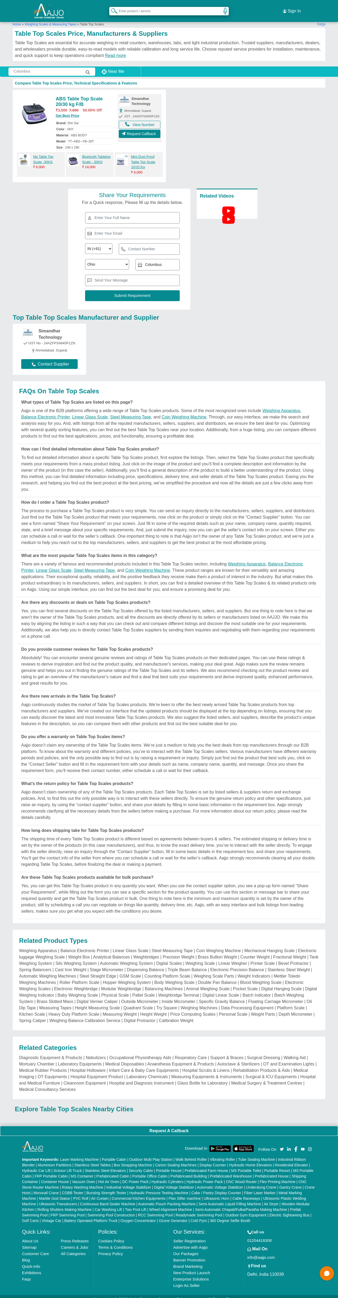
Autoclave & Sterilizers (238, 1058)
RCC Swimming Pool (155, 1209)
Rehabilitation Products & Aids (261, 1064)
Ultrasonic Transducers (58, 1198)
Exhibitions (31, 1266)
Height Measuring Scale (97, 1002)
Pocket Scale (245, 982)
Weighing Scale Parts (214, 970)
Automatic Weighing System (126, 957)
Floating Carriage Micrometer (275, 995)
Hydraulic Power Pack (205, 1176)
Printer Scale (263, 957)
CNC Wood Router (241, 1176)
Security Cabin (141, 1164)
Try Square (166, 1002)
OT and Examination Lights (288, 1058)
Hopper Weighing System (127, 976)
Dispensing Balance (145, 963)
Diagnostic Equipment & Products (50, 1051)
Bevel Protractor (293, 957)
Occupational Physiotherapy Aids (140, 1051)
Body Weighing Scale (174, 976)
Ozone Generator (173, 1214)
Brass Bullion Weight (217, 951)
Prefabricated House (272, 1170)
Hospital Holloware (88, 1064)
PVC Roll (80, 1192)
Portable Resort (277, 1164)
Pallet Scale (143, 989)
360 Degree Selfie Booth (230, 1214)
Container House (55, 1176)
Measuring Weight (120, 1008)
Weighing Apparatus (281, 404)
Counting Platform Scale (167, 970)
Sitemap (29, 1241)
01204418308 (259, 1234)
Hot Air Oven (108, 1176)
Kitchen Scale (32, 1008)
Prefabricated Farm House (206, 1164)
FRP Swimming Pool (68, 1209)
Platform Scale (291, 1002)
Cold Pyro (199, 1214)
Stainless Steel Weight (288, 963)
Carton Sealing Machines (175, 1159)
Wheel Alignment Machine (170, 1203)
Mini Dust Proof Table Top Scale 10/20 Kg (143, 156)
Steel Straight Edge (98, 970)
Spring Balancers (35, 963)
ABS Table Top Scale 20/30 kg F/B (79, 95)
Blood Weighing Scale (261, 976)
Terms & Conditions (115, 1241)
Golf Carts (30, 1214)
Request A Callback (168, 1124)
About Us (30, 1235)
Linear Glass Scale (90, 411)
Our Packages (185, 1247)
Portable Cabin (114, 1153)
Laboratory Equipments (80, 1058)
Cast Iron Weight (70, 963)
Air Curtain (100, 1192)
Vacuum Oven (83, 1176)
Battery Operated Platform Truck (90, 1214)
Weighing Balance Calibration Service (84, 1014)
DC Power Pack (135, 1176)
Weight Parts (263, 1008)
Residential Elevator (291, 1159)
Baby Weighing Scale (78, 989)
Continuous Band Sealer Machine (107, 1198)
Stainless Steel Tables (92, 1159)
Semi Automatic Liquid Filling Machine (230, 1198)
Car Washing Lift (108, 1203)
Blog (26, 1254)
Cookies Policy (111, 1235)
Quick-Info (31, 1260)
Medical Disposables (124, 1058)
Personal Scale (233, 1008)
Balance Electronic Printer (45, 411)
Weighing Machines (199, 1002)
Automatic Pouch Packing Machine (166, 1198)
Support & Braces (226, 1051)
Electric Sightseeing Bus (289, 1209)
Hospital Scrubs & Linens (206, 1064)
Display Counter (213, 1159)
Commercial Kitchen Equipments (138, 1192)
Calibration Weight (176, 1014)
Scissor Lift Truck (68, 1164)
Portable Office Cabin (150, 1170)
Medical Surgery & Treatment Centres (266, 1077)
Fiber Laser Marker (259, 1187)
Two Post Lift (135, 1203)
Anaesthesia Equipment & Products (180, 1058)
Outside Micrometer (139, 995)
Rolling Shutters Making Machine (64, 1203)
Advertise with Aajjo (190, 1241)
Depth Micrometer (295, 1008)
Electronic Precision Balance (237, 963)
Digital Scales (169, 957)
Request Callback (139, 129)
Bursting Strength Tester (106, 1187)
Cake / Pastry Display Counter (216, 1187)
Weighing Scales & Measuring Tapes (50, 18)
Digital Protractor (139, 1014)
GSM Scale (130, 970)
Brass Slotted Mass (55, 995)
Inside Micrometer (178, 995)
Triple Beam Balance (187, 963)
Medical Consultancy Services (47, 1083)
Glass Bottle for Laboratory (202, 1077)
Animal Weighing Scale (207, 982)
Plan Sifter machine (185, 1192)
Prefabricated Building (188, 1170)
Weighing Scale (200, 957)
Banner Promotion (189, 1254)
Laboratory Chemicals (147, 1070)
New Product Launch (191, 1266)
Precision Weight (178, 951)
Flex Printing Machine (278, 1176)
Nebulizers (96, 1051)
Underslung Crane (261, 1181)
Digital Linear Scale (221, 989)
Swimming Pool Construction (111, 1209)
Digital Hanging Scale (281, 982)
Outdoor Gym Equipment (245, 1209)
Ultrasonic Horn (216, 1192)
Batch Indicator (257, 989)
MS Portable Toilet (246, 1164)
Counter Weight (255, 951)
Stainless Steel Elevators (105, 1164)
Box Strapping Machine (133, 1159)
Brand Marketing (187, 1260)
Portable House (169, 1164)
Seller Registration (189, 1235)
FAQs (321, 18)
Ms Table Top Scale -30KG (43, 153)
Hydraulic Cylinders (168, 1176)
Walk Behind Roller (191, 1153)
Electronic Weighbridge (76, 982)
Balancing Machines (164, 982)
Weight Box (79, 951)
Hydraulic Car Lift (36, 1164)
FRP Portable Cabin (51, 1170)
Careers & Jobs (74, 1241)
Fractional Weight (289, 951)
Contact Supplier (50, 358)
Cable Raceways (246, 1192)
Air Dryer (271, 1198)
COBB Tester (72, 1187)
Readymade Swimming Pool (199, 1209)
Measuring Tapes (55, 1002)
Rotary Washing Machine (82, 1181)
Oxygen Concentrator (138, 1214)
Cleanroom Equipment (85, 1077)
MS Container (82, 1170)
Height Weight (153, 1008)
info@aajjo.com (261, 1251)
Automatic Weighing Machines (47, 970)
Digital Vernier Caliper (97, 995)
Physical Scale (115, 989)
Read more (115, 49)
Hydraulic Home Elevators (250, 1159)
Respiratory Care (191, 1051)
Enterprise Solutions (191, 1273)
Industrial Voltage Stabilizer (128, 1181)
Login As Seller (186, 1279)
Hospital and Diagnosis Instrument (141, 1077)
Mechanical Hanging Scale (269, 944)
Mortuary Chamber (36, 1058)
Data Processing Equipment (247, 1002)
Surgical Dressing (263, 1051)
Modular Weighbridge (121, 982)
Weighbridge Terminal (178, 989)
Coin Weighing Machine (184, 411)
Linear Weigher (232, 957)
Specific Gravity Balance (222, 995)
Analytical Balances (111, 951)
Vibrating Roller (222, 1153)
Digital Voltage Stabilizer (174, 1181)
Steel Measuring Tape (130, 411)
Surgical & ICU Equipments (271, 1070)
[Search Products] (111, 8)
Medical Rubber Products (43, 1064)
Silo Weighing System (75, 957)
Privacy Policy (110, 1247)
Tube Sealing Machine (256, 1153)
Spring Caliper (32, 1014)
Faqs (26, 1273)
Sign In (292, 8)
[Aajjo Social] (282, 1142)
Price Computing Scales (193, 1008)
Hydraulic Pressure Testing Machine (158, 1187)
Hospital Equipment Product (97, 1070)
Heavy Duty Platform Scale (74, 1008)
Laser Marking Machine (79, 1153)
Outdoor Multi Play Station (151, 1153)
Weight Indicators (254, 970)
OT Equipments (52, 1070)
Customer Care (35, 1247)
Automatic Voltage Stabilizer (220, 1181)
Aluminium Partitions (55, 1159)
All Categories (73, 1247)
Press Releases (75, 1235)
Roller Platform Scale (79, 976)
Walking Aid (295, 1051)
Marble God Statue (54, 1192)
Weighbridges (146, 951)
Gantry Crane (290, 1181)
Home (17, 18)
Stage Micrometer (106, 963)
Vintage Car (51, 1214)
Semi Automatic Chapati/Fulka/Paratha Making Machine (241, 1203)
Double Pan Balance (217, 976)
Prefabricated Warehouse (231, 1170)
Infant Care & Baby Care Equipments (144, 1064)
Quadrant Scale (138, 1002)
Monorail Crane (46, 1187)
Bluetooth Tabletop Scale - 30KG (96, 153)
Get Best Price (67, 109)
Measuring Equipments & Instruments (206, 1070)
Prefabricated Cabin (112, 1170)
